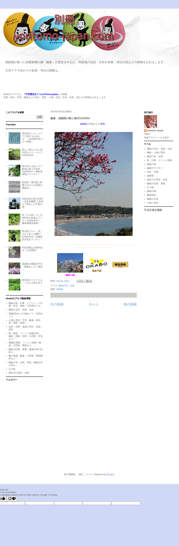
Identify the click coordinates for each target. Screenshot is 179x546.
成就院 (59, 289)
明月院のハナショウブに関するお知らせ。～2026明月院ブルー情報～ (32, 137)
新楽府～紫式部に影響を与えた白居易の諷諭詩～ (32, 185)
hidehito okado (155, 130)
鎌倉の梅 (151, 191)
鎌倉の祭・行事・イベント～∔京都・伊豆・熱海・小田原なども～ (26, 304)
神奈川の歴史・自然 (19, 372)
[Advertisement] (89, 440)
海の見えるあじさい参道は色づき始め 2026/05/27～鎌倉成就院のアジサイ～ (32, 170)
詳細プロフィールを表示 (156, 137)
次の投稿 (56, 304)
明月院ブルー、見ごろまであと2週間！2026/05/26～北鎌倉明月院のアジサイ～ (32, 235)
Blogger (110, 474)
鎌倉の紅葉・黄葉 (156, 183)
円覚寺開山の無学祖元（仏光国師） (32, 249)
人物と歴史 (152, 202)
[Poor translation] (12, 499)
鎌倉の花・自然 (67, 285)
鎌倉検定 (151, 195)
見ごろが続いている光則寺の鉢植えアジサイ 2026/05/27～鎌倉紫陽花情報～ (32, 219)
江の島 (12, 369)
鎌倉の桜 (151, 164)
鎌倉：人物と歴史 (156, 152)
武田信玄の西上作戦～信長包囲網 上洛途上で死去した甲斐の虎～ (32, 202)
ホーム (93, 304)
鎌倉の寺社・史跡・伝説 (21, 309)
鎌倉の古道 (152, 199)
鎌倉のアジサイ (155, 168)
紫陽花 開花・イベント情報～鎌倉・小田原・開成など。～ (25, 344)
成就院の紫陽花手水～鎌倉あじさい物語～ (32, 267)
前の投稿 (130, 304)
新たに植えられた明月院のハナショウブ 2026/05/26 (32, 152)
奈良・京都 (152, 171)
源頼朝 (150, 175)
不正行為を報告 (153, 209)
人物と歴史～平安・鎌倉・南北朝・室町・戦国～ (25, 321)
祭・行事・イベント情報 (159, 160)
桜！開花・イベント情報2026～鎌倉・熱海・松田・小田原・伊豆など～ (26, 336)
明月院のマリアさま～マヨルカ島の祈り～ (32, 283)
